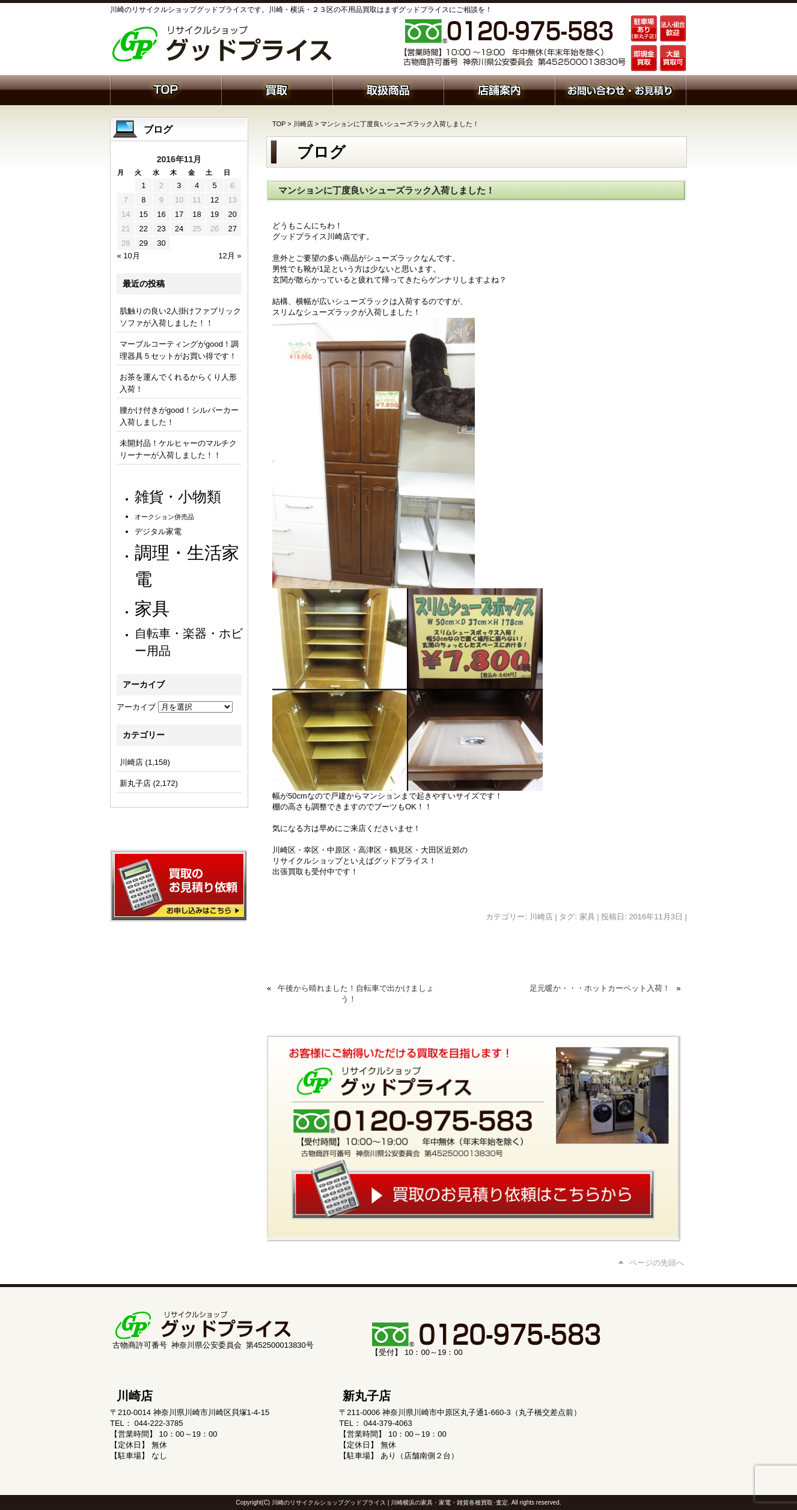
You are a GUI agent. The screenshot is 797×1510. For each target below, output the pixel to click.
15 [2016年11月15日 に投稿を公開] (143, 214)
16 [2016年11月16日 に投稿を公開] (161, 214)
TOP (279, 123)
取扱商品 (388, 89)
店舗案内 (499, 89)
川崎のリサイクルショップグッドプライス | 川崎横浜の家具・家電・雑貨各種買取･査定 (390, 1502)
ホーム (165, 89)
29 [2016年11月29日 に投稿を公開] (143, 243)
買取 (276, 89)
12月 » (229, 255)
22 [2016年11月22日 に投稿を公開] (143, 228)
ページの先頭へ (656, 1262)
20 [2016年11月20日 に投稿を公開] (232, 214)
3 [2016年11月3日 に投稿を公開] (179, 185)
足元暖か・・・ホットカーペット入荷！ (600, 988)
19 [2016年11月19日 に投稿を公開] (214, 214)
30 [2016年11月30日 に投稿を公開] (161, 243)
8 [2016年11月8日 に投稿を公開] (143, 199)
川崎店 (303, 123)
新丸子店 (135, 783)
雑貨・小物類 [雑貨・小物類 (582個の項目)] (178, 497)
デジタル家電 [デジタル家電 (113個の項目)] (158, 531)
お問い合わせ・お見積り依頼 (620, 89)
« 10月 (128, 255)
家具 (587, 916)
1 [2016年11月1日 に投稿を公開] (143, 185)
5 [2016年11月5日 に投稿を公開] (214, 185)
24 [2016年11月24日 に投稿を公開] (179, 228)
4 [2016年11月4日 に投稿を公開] (197, 185)
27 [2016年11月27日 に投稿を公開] (232, 228)
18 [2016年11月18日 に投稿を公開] (196, 214)
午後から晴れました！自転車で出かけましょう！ (356, 993)
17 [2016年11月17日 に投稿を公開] (179, 214)
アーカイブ (136, 706)
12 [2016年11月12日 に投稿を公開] (214, 199)
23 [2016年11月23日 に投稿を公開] (161, 228)
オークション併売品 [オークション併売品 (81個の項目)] (164, 516)
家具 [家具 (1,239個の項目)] (152, 608)
